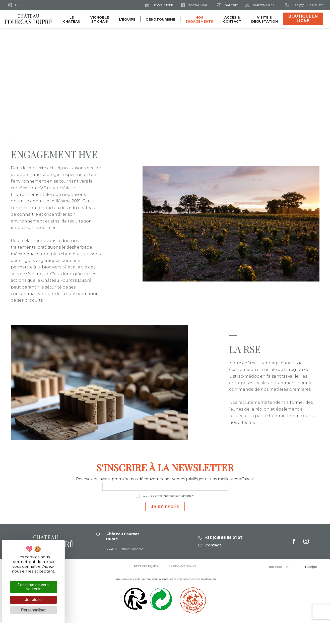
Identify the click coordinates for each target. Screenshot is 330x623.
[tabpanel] (165, 122)
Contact (209, 545)
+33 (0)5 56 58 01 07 (304, 5)
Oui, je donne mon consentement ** (168, 495)
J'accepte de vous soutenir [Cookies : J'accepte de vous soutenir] (33, 587)
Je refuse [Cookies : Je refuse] (33, 599)
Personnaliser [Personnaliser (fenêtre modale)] (33, 610)
